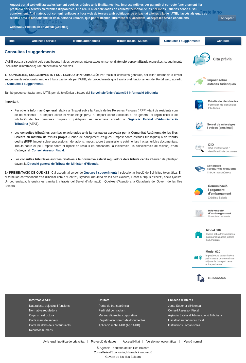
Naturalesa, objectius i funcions (49, 306)
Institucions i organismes (184, 325)
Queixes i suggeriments (101, 172)
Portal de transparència (114, 306)
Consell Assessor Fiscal (183, 310)
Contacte (223, 41)
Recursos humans (41, 330)
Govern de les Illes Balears (123, 357)
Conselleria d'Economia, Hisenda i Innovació (123, 352)
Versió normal (193, 341)
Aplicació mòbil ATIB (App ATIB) (119, 325)
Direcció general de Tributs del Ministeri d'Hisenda (62, 163)
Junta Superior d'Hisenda (184, 306)
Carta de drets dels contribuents (49, 325)
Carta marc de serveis (43, 320)
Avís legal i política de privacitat (63, 341)
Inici (12, 41)
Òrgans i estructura (41, 315)
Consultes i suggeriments (182, 41)
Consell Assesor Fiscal (48, 150)
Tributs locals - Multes (132, 41)
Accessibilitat (131, 341)
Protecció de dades (103, 341)
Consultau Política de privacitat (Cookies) (39, 27)
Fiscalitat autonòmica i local (186, 320)
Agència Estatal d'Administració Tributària (195, 315)
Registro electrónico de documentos (122, 320)
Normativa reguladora (43, 310)
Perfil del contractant (112, 310)
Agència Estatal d (143, 119)
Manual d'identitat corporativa (118, 315)
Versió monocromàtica (161, 341)
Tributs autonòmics (86, 41)
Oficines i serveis (44, 41)
